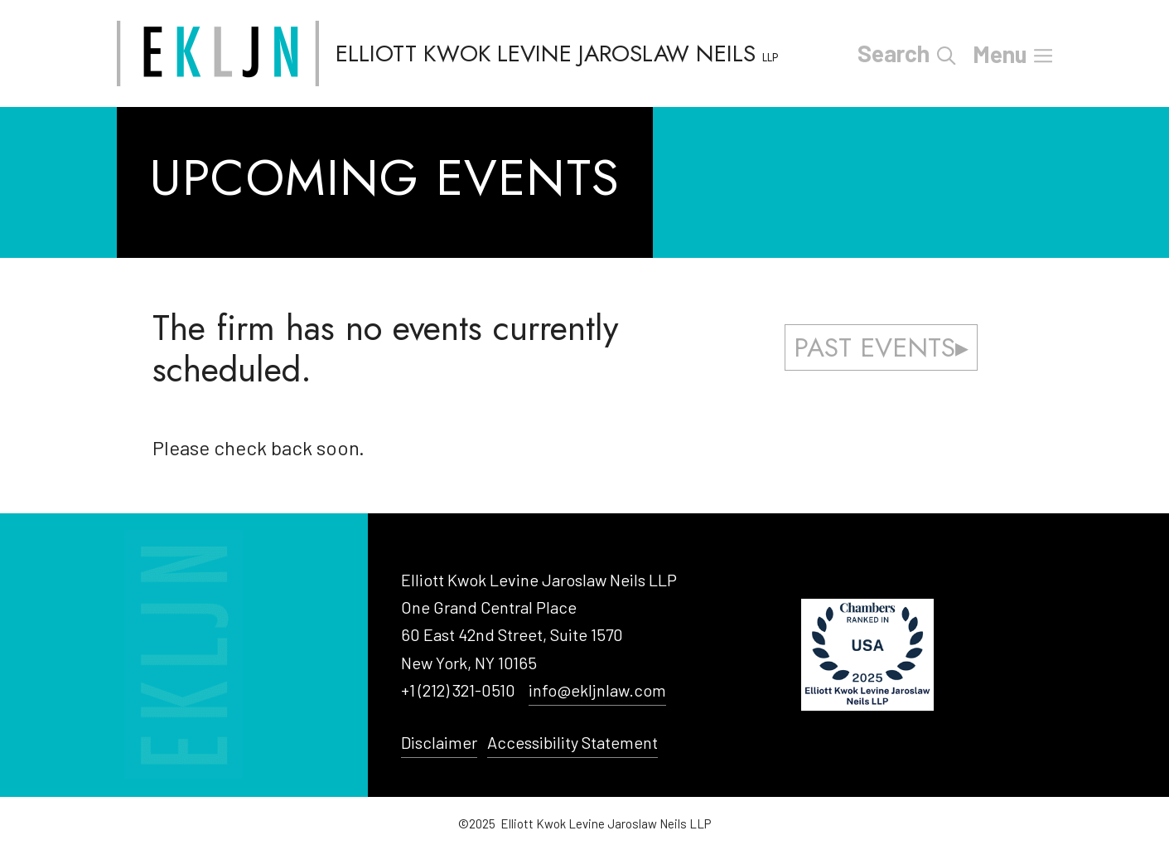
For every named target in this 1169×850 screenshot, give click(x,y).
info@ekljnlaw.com (597, 690)
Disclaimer (439, 742)
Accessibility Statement (572, 742)
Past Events (874, 347)
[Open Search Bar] (947, 54)
